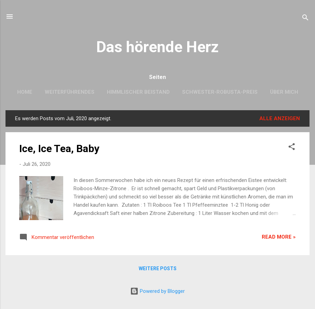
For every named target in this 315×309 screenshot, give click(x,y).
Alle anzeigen (279, 118)
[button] (292, 147)
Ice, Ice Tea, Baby (59, 148)
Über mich (284, 92)
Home (24, 92)
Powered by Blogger (157, 291)
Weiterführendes (69, 92)
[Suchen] (305, 18)
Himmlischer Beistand (138, 92)
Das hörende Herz (157, 47)
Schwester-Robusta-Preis (220, 92)
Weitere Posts (158, 268)
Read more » (279, 237)
